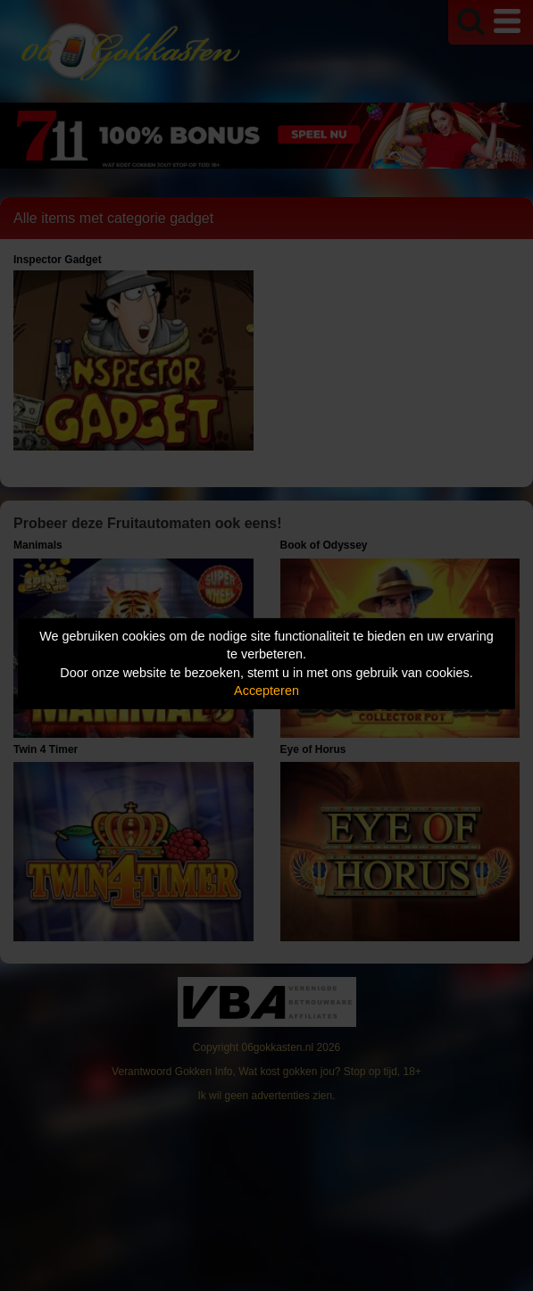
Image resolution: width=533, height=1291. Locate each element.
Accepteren (266, 690)
